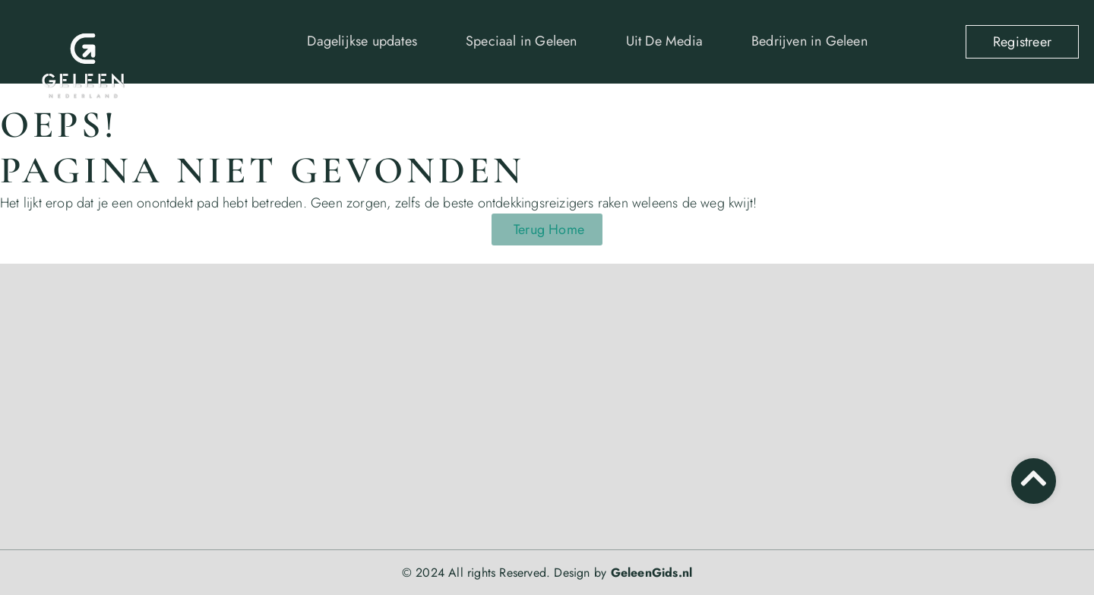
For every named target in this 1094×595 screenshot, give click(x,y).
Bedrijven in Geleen (809, 41)
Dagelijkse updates (362, 41)
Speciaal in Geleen (521, 41)
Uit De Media (664, 41)
